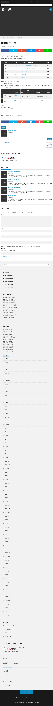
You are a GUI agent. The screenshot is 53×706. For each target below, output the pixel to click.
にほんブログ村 (4, 160)
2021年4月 (7, 578)
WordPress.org (8, 685)
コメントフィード (8, 681)
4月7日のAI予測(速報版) (8, 281)
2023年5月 (7, 486)
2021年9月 (7, 560)
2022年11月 (7, 508)
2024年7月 (7, 435)
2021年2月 (7, 585)
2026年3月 (7, 362)
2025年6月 (7, 395)
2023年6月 (7, 483)
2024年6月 (7, 439)
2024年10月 (7, 424)
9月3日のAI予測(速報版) (13, 179)
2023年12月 (7, 461)
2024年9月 (7, 428)
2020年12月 (7, 593)
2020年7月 (7, 611)
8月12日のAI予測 (5, 142)
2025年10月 (7, 380)
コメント (3, 214)
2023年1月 (7, 501)
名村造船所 (24, 74)
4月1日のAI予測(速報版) (8, 287)
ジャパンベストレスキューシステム (29, 68)
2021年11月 (7, 552)
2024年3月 (7, 450)
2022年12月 (7, 505)
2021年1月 (7, 589)
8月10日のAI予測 (12, 130)
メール (2, 234)
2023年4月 (7, 490)
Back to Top (26, 692)
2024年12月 (7, 417)
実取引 (6, 632)
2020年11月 (7, 596)
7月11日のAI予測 (12, 195)
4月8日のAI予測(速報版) (8, 278)
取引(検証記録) (11, 46)
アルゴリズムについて (9, 625)
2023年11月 (7, 464)
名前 (2, 228)
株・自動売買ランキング (12, 160)
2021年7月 (7, 567)
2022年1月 (7, 545)
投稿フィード (7, 677)
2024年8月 (7, 431)
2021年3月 (7, 582)
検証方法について (28, 698)
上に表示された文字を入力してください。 (10, 250)
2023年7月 (7, 479)
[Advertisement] (26, 23)
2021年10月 (7, 556)
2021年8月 (7, 563)
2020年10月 (7, 600)
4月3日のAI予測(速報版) (8, 284)
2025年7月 (7, 391)
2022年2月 (7, 541)
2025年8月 (7, 387)
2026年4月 (7, 358)
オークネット (24, 71)
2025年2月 (7, 409)
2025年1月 (7, 413)
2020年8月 (7, 607)
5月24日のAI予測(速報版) (14, 187)
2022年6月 (7, 527)
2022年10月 (7, 512)
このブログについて (18, 698)
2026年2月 (7, 365)
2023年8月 (7, 475)
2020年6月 (7, 615)
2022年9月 (7, 516)
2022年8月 (7, 519)
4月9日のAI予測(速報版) (8, 275)
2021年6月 (7, 571)
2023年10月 (7, 468)
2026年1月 (7, 369)
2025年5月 (7, 399)
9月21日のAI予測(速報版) (14, 171)
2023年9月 (7, 472)
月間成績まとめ (8, 636)
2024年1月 (7, 457)
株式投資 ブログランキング (9, 662)
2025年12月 (7, 373)
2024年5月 (7, 442)
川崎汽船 (23, 77)
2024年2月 (7, 453)
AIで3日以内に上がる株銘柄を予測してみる (30, 702)
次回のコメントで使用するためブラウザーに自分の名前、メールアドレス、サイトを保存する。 (21, 246)
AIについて (36, 698)
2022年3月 (7, 538)
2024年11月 (7, 420)
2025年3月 (7, 406)
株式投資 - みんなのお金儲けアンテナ (11, 663)
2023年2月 (7, 497)
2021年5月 (7, 574)
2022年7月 (7, 523)
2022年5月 (7, 530)
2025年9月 (7, 384)
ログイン (6, 674)
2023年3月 (7, 494)
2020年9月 (7, 604)
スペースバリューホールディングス (29, 65)
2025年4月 (7, 402)
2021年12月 (7, 549)
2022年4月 (7, 534)
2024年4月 (7, 446)
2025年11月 (7, 377)
